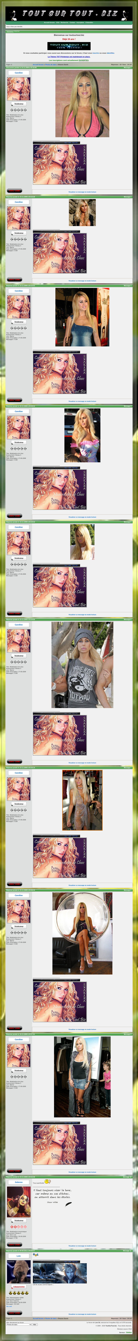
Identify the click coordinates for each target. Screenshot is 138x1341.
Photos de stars (50, 64)
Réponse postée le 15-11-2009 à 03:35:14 (20, 767)
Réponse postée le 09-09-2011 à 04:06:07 (20, 1251)
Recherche (64, 22)
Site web (9, 1306)
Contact (72, 22)
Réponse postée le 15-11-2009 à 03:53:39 (20, 1177)
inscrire (96, 53)
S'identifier (89, 22)
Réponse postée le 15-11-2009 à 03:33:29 (20, 197)
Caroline (19, 73)
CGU (57, 22)
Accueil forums (49, 22)
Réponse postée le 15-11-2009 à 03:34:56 (20, 619)
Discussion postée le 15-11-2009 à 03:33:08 (21, 67)
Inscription (80, 22)
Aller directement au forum (22, 1324)
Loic (19, 1256)
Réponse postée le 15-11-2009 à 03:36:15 (20, 890)
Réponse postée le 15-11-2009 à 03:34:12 (20, 406)
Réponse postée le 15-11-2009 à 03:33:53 (20, 285)
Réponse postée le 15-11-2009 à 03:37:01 (20, 1034)
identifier (110, 53)
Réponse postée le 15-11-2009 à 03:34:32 (20, 522)
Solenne (19, 1182)
